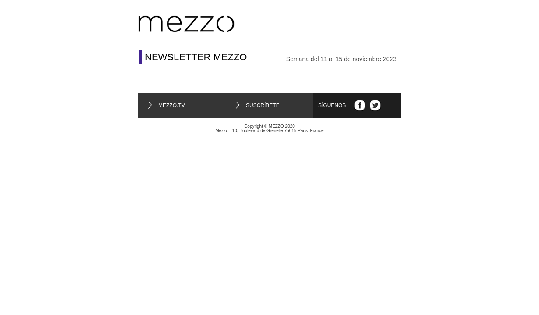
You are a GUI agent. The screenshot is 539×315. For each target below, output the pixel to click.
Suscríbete (263, 105)
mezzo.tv (171, 105)
